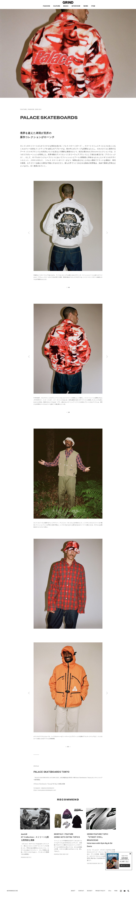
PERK (115, 890)
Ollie (109, 890)
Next (107, 232)
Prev (29, 232)
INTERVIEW (76, 6)
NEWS (86, 6)
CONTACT (81, 890)
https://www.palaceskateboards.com (45, 790)
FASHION (46, 6)
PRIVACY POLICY (100, 890)
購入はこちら (124, 865)
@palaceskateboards (47, 788)
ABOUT (73, 890)
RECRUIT (89, 890)
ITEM (93, 6)
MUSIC (65, 6)
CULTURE (56, 6)
